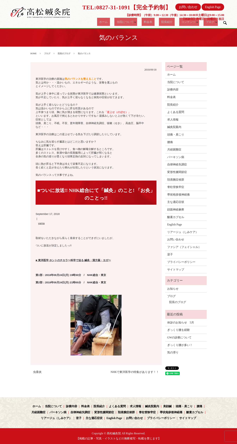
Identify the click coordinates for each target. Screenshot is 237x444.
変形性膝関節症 (177, 172)
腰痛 (170, 142)
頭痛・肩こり (175, 134)
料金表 (148, 22)
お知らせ (172, 288)
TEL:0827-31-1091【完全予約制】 (126, 7)
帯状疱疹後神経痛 (178, 194)
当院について (123, 22)
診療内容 (172, 89)
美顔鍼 (167, 406)
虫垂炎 (37, 371)
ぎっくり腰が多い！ (180, 345)
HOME (33, 53)
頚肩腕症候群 (175, 179)
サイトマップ (175, 269)
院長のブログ (64, 53)
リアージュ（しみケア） (182, 232)
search (225, 23)
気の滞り (172, 352)
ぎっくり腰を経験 (178, 329)
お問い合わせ (188, 7)
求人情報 (172, 119)
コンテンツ (183, 22)
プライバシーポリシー (181, 261)
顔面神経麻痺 (175, 209)
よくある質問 (175, 112)
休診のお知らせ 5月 (180, 322)
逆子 (170, 254)
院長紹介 (164, 22)
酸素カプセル (175, 217)
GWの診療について (179, 337)
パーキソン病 (175, 157)
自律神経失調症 (177, 164)
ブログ (206, 22)
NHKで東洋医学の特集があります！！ (135, 371)
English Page (213, 7)
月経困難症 (174, 149)
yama (41, 223)
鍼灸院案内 (174, 126)
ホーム (105, 22)
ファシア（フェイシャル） (184, 246)
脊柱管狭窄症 (175, 186)
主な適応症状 (175, 201)
